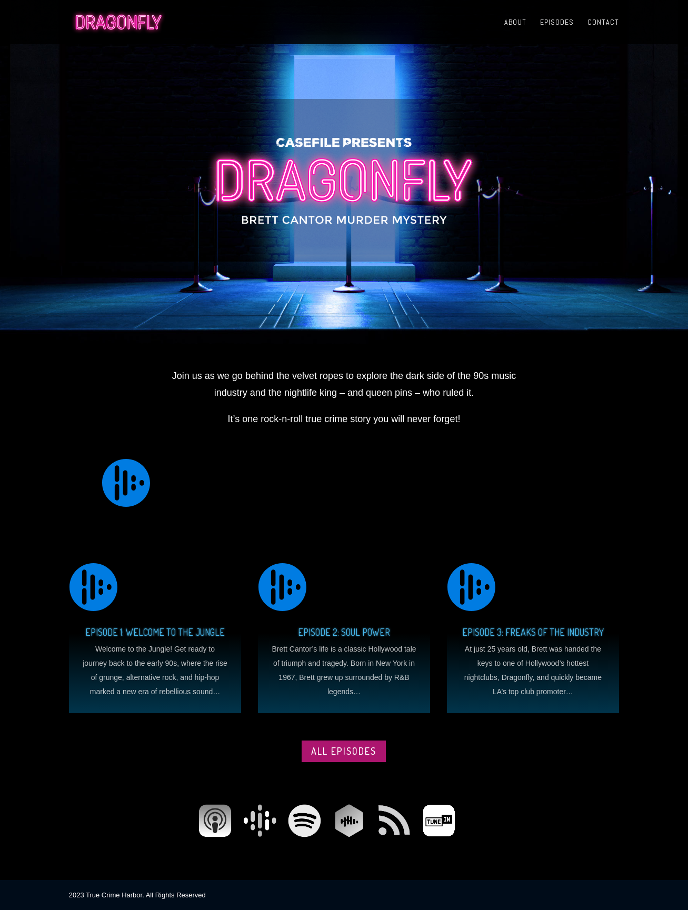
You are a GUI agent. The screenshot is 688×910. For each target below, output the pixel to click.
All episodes (343, 751)
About (515, 22)
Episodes (557, 22)
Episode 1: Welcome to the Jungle (155, 632)
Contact (603, 22)
